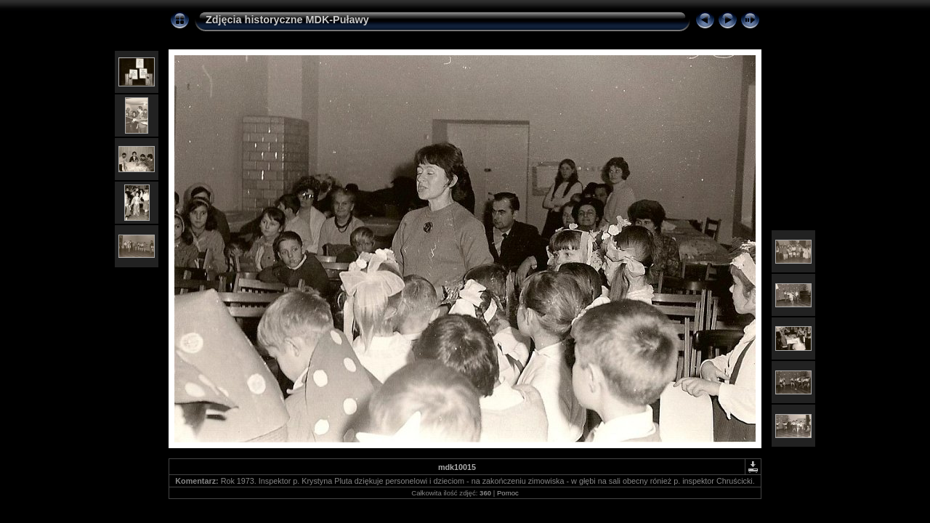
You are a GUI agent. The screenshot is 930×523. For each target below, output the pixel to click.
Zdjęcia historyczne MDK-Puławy (287, 19)
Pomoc (508, 493)
